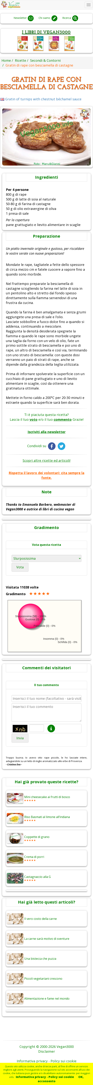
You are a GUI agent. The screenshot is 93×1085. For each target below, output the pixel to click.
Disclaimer (46, 1051)
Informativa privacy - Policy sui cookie (45, 1077)
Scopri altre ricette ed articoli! (46, 460)
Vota (20, 567)
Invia (20, 738)
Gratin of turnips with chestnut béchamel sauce (40, 99)
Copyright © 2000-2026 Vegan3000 (46, 1046)
